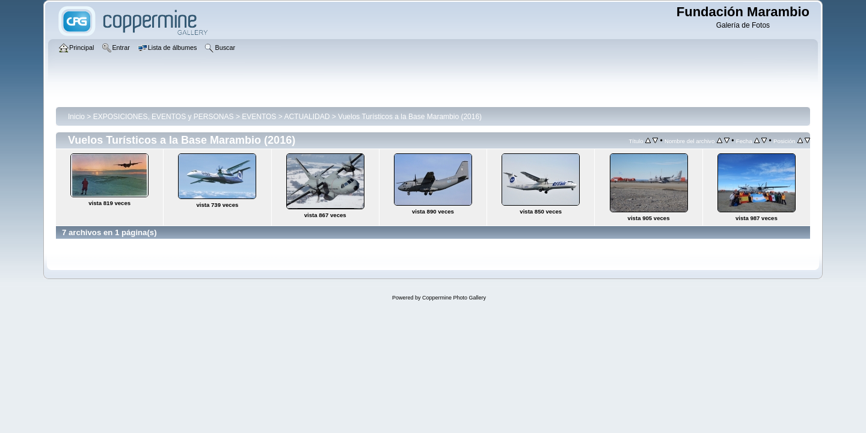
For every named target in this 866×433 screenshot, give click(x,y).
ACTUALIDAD (307, 116)
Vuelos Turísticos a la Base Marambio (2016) (410, 116)
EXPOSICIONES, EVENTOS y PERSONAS (163, 116)
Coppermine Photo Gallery (454, 298)
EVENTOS (259, 116)
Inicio (76, 116)
